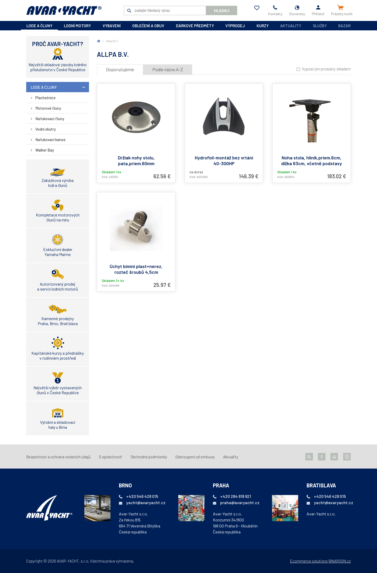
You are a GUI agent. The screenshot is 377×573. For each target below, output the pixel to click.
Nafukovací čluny (49, 118)
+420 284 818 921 (235, 496)
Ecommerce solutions (309, 561)
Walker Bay (44, 150)
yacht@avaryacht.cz (145, 502)
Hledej (221, 10)
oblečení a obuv (148, 25)
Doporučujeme (120, 69)
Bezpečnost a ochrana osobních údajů (58, 456)
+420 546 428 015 (142, 496)
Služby (320, 25)
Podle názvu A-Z (167, 69)
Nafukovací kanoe (50, 139)
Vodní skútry (45, 129)
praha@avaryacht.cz (239, 502)
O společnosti (110, 456)
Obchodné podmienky (149, 456)
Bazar (344, 25)
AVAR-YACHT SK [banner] (64, 10)
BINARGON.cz (340, 561)
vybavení (112, 25)
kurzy (263, 25)
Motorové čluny (48, 108)
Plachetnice (45, 97)
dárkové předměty (195, 25)
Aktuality (290, 25)
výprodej (235, 25)
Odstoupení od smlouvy (195, 456)
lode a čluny (39, 25)
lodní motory (77, 25)
